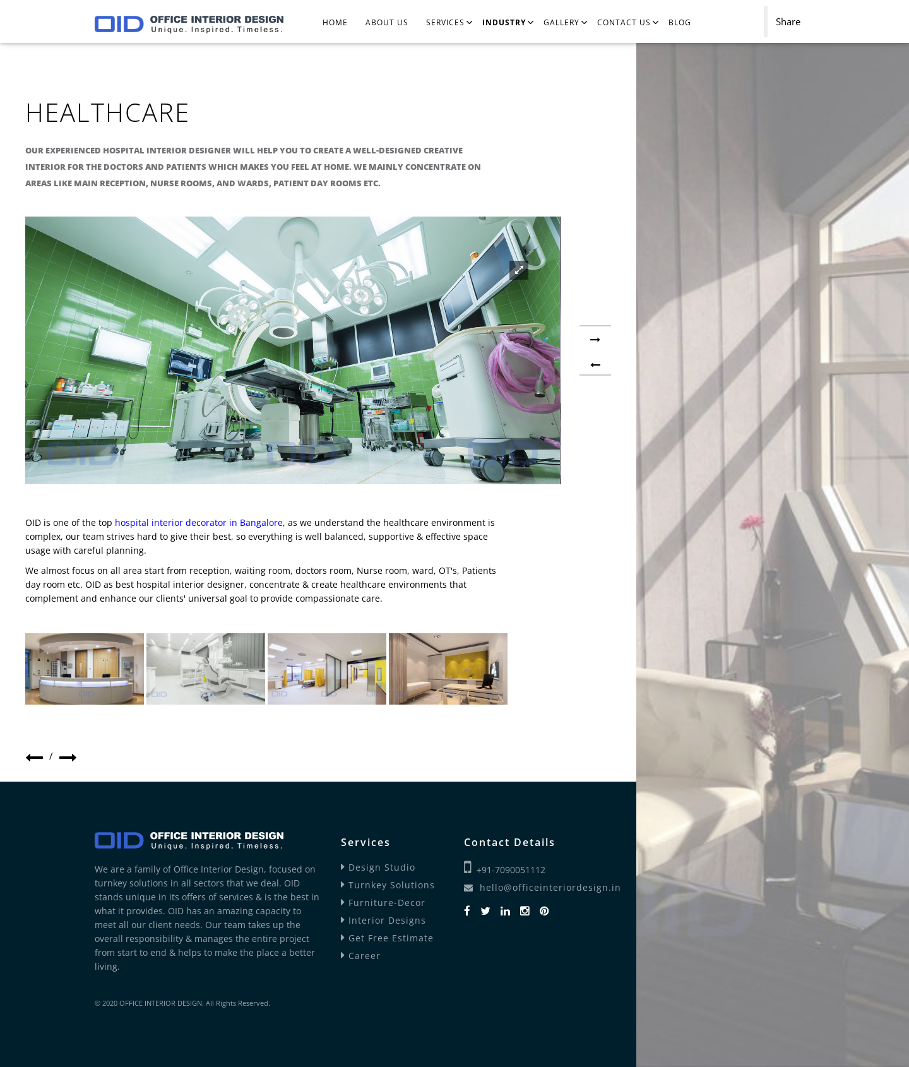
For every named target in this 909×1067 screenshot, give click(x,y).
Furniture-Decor (383, 903)
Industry (504, 22)
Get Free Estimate (387, 938)
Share (788, 21)
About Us (386, 22)
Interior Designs (383, 920)
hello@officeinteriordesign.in (542, 887)
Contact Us (624, 22)
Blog (679, 22)
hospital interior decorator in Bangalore (199, 522)
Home (335, 22)
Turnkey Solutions (388, 885)
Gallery (561, 22)
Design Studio (378, 867)
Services (445, 22)
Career (361, 956)
